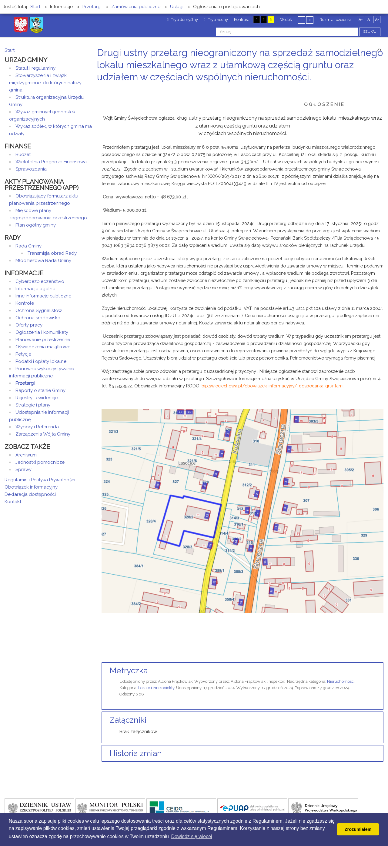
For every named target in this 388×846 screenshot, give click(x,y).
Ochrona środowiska (37, 317)
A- (361, 20)
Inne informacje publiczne (43, 296)
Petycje (23, 354)
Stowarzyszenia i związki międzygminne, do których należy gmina (45, 83)
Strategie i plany (32, 405)
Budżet (23, 154)
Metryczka (129, 670)
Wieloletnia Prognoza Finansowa (51, 161)
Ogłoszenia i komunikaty (41, 332)
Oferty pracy (28, 325)
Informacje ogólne (35, 288)
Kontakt (13, 501)
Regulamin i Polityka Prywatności (40, 480)
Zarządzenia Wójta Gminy (42, 434)
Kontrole (24, 303)
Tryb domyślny (182, 19)
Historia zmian (136, 753)
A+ (377, 20)
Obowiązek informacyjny (31, 487)
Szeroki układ (309, 19)
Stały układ (301, 19)
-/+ (378, 50)
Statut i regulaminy (35, 68)
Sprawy (23, 469)
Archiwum (26, 455)
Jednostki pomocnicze (40, 462)
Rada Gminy (28, 246)
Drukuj (374, 88)
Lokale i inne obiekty (156, 687)
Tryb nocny (216, 19)
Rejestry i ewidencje (36, 397)
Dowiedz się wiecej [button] (191, 836)
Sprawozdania (31, 169)
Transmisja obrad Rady (52, 253)
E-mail (382, 88)
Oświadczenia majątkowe (42, 347)
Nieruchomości (341, 681)
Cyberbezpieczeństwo (39, 281)
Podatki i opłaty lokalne (40, 361)
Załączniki (128, 720)
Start (10, 50)
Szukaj (369, 32)
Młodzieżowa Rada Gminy (43, 260)
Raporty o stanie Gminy (40, 390)
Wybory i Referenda (37, 427)
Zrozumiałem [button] (358, 829)
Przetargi (25, 383)
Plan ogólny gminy (35, 225)
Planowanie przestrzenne (42, 339)
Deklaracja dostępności (30, 494)
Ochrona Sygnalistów (38, 310)
